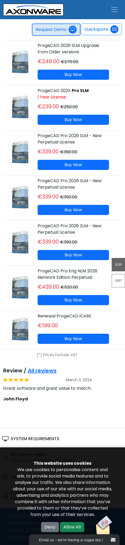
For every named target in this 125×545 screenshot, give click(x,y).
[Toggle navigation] (114, 9)
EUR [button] (118, 264)
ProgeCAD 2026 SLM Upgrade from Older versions (68, 48)
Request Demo (57, 30)
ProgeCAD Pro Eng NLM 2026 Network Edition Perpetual (67, 274)
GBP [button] (118, 280)
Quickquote (101, 29)
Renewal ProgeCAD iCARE (64, 316)
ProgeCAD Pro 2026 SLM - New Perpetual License (70, 139)
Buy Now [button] (73, 74)
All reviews (42, 370)
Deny (50, 527)
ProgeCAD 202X (63, 93)
